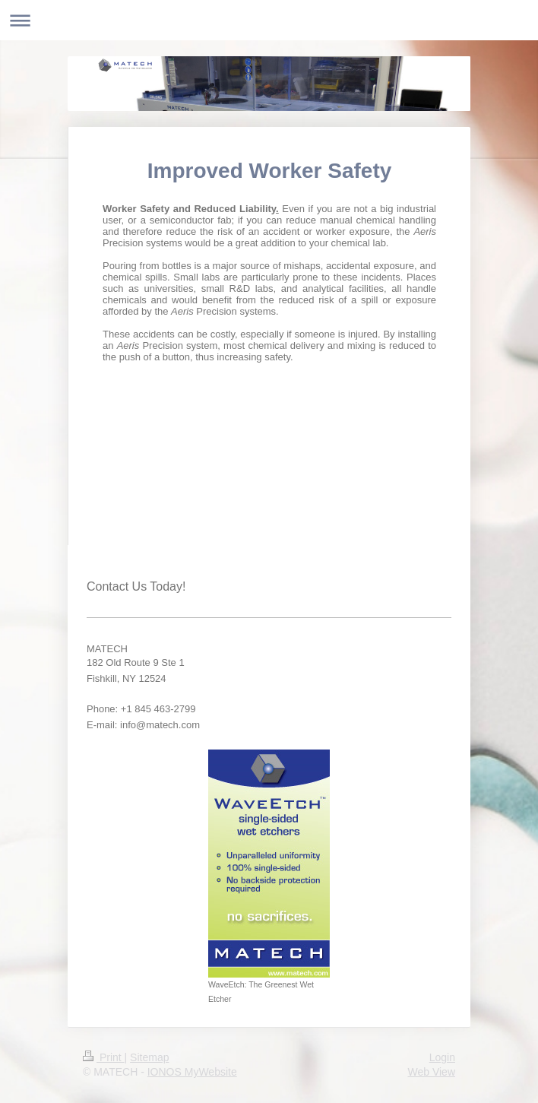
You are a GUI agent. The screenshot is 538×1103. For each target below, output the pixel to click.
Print (104, 1057)
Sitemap (149, 1057)
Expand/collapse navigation (269, 20)
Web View (431, 1072)
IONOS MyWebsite (192, 1072)
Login (442, 1057)
